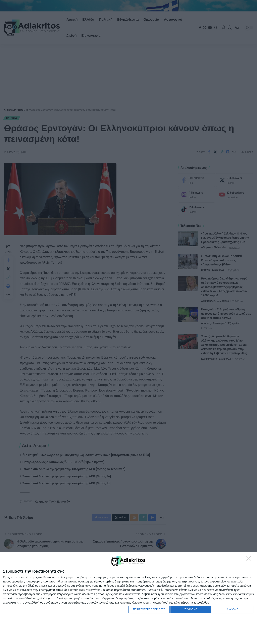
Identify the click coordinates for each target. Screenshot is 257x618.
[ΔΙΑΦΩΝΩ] (250, 558)
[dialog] (128, 584)
